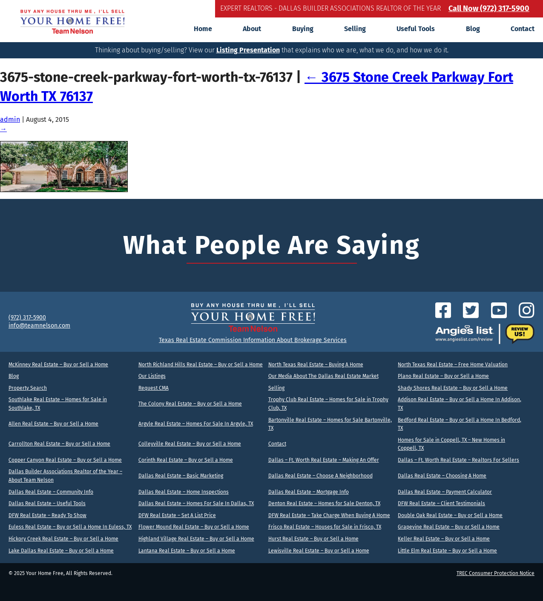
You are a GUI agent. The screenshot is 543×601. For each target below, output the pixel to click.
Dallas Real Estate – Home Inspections (183, 492)
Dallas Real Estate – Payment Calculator (445, 492)
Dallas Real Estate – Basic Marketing (180, 476)
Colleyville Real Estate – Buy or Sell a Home (189, 444)
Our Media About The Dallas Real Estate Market (323, 376)
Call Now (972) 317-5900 (488, 8)
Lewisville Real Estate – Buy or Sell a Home (318, 551)
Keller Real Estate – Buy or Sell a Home (444, 539)
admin (10, 119)
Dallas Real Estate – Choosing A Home (442, 476)
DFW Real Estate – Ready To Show (47, 515)
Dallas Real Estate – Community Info (51, 492)
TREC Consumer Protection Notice (495, 573)
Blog (473, 29)
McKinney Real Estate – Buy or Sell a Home (58, 365)
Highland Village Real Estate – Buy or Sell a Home (196, 539)
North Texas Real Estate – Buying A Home (315, 365)
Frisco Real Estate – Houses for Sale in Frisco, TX (324, 527)
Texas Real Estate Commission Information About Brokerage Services (253, 340)
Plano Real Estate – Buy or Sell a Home (443, 376)
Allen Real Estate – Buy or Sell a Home (53, 424)
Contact (522, 29)
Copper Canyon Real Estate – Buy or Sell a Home (65, 460)
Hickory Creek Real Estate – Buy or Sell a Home (63, 539)
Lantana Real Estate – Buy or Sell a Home (186, 551)
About (252, 29)
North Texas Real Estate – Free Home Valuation (453, 365)
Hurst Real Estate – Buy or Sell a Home (313, 539)
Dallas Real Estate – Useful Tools (47, 503)
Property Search (28, 388)
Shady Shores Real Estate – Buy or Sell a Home (453, 388)
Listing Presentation (248, 50)
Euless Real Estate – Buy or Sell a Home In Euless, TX (70, 527)
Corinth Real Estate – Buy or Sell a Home (185, 460)
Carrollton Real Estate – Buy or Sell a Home (59, 444)
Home (203, 29)
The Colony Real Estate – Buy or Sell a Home (190, 404)
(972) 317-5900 (27, 317)
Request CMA (153, 388)
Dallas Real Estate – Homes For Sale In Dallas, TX (196, 503)
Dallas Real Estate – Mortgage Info (308, 492)
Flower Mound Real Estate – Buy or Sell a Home (193, 527)
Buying (302, 29)
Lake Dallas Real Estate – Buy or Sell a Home (61, 551)
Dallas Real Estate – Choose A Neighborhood (320, 476)
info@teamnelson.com (39, 325)
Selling (355, 29)
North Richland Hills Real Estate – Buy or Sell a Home (200, 365)
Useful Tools (415, 29)
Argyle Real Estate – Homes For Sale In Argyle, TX (195, 424)
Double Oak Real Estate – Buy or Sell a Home (450, 515)
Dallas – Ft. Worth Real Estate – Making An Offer (323, 460)
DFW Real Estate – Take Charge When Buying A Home (329, 515)
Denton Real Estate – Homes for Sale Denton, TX (324, 503)
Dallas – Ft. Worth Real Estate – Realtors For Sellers (458, 460)
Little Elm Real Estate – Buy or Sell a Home (447, 551)
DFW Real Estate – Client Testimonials (441, 503)
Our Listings (152, 376)
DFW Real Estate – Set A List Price (177, 515)
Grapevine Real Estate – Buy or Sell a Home (449, 527)
